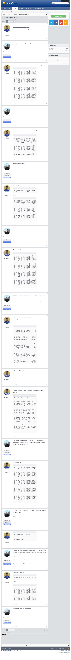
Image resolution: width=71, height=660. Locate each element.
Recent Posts (14, 11)
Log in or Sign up (65, 0)
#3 (46, 103)
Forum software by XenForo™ (11, 650)
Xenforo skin (4, 648)
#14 (46, 458)
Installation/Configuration (13, 18)
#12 (46, 384)
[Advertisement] (58, 74)
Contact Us (52, 648)
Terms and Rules (61, 650)
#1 (46, 38)
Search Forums (6, 11)
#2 (46, 60)
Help (56, 648)
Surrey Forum (67, 652)
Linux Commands (28, 8)
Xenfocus (9, 648)
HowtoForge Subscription (39, 8)
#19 (46, 604)
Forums (14, 8)
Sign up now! (58, 16)
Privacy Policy (67, 650)
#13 (46, 436)
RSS (68, 648)
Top (66, 648)
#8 (46, 245)
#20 (46, 626)
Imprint (60, 648)
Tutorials (4, 8)
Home (63, 648)
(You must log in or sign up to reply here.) (41, 630)
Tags (9, 8)
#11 (46, 366)
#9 (46, 290)
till (3, 51)
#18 (46, 567)
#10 (46, 312)
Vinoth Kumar (27, 18)
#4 (46, 125)
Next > (14, 21)
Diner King (66, 52)
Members (21, 8)
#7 (46, 223)
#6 (46, 181)
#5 (46, 159)
